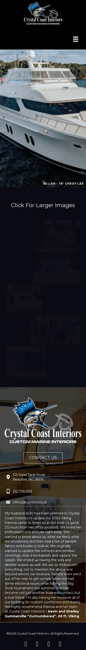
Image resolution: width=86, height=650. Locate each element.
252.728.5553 (22, 491)
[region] (43, 118)
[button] (26, 644)
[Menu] (75, 39)
